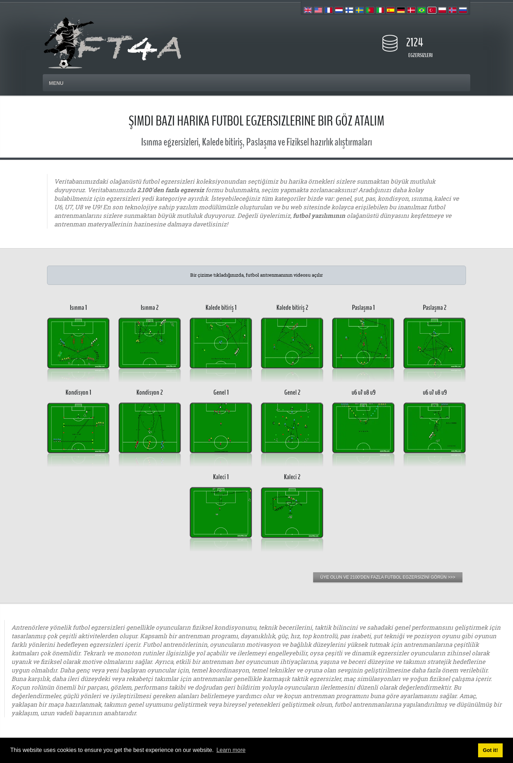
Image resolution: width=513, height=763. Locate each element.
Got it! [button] (490, 750)
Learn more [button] (230, 750)
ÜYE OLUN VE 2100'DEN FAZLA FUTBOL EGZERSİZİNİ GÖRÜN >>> (387, 577)
